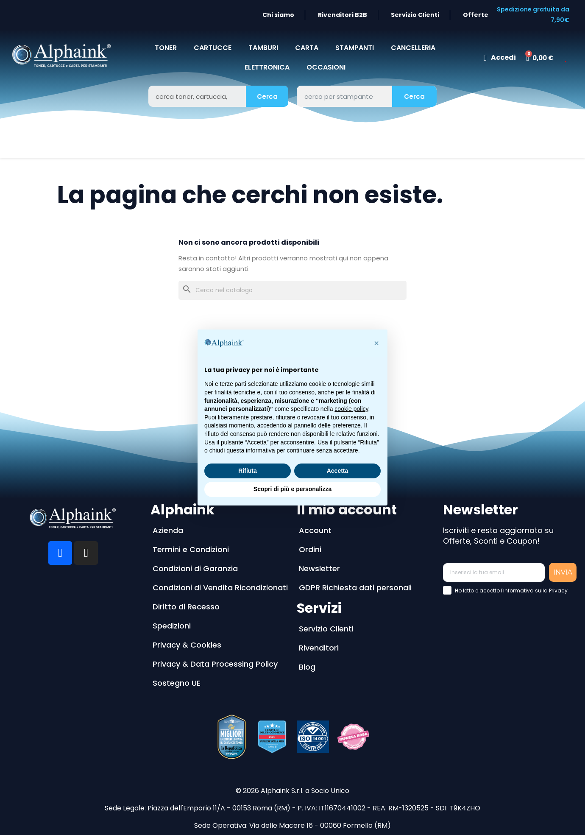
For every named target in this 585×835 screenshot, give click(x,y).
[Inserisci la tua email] (494, 572)
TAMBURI (263, 48)
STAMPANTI (354, 48)
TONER (166, 48)
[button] (376, 343)
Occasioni (325, 67)
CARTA (306, 48)
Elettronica (267, 67)
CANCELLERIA (413, 48)
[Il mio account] (499, 57)
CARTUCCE (212, 48)
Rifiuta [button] (247, 470)
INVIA (562, 572)
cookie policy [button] (351, 408)
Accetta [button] (337, 470)
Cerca (267, 96)
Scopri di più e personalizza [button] (293, 489)
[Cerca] (292, 290)
